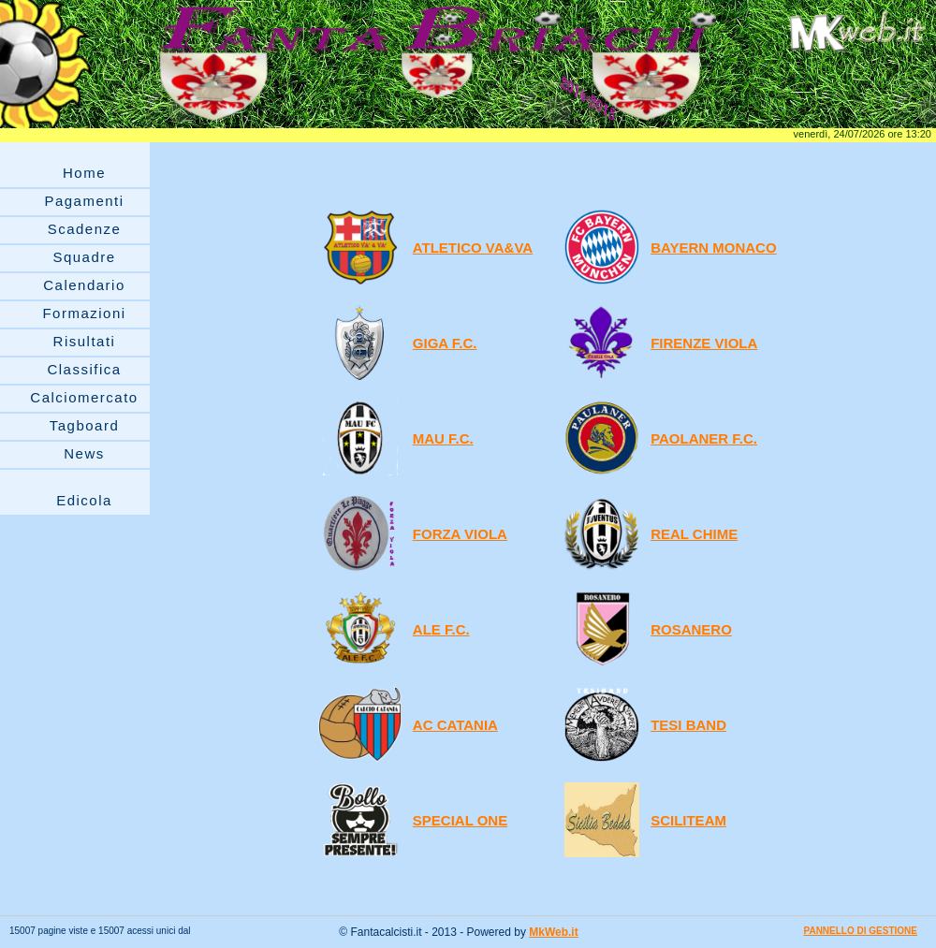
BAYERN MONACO (713, 247)
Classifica (84, 369)
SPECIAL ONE (460, 820)
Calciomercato (84, 397)
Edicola (84, 500)
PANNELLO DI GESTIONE (861, 931)
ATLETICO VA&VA (473, 247)
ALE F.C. (441, 629)
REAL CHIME (694, 534)
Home (84, 173)
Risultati (84, 341)
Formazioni (83, 313)
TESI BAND (688, 725)
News (84, 453)
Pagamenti (84, 201)
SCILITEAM (688, 820)
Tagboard (85, 425)
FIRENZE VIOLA (704, 343)
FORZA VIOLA (460, 534)
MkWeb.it (553, 932)
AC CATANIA (455, 725)
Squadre (83, 257)
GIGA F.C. (445, 343)
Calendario (84, 285)
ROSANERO (691, 629)
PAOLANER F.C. (704, 438)
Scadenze (85, 229)
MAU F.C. (443, 438)
